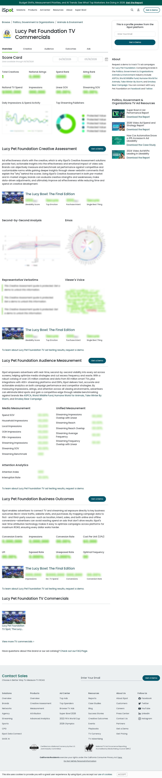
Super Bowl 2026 (68, 713)
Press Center (122, 713)
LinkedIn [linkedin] (144, 713)
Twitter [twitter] (143, 703)
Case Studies (94, 703)
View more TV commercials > (18, 641)
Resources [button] (58, 9)
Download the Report (138, 116)
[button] (80, 59)
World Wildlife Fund (42, 395)
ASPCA (27, 395)
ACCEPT (122, 774)
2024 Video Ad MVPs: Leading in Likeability (138, 152)
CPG (4, 728)
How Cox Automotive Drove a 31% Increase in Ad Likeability (142, 138)
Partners (120, 723)
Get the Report (134, 2)
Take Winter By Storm (132, 81)
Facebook (136, 88)
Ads (88, 48)
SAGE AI (6, 738)
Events (91, 723)
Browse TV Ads (67, 708)
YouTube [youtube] (144, 708)
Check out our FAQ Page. (74, 651)
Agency (6, 713)
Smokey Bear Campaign (28, 398)
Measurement (37, 708)
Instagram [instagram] (145, 718)
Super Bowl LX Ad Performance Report (138, 111)
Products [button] (32, 9)
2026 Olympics (67, 723)
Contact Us (122, 718)
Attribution (35, 713)
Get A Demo (152, 10)
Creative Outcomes (98, 718)
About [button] (69, 9)
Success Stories (96, 713)
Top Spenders (67, 703)
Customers (121, 703)
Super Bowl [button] (80, 9)
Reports (92, 698)
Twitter (149, 88)
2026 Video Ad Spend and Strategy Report (141, 124)
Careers (120, 708)
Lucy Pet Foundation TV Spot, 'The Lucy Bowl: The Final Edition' (13, 627)
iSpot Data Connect (12, 733)
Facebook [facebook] (145, 698)
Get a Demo (97, 148)
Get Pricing (121, 733)
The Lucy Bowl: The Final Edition (50, 194)
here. (120, 757)
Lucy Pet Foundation (125, 67)
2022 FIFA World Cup (70, 718)
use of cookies (105, 774)
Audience (49, 48)
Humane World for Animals (69, 395)
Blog (90, 708)
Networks (7, 708)
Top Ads (64, 698)
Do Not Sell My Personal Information (80, 761)
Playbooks (93, 728)
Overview (7, 48)
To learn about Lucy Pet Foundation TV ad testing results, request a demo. (43, 350)
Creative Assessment (40, 703)
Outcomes (71, 48)
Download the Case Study (141, 144)
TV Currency (94, 733)
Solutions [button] (20, 9)
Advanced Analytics (40, 718)
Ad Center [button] (45, 9)
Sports (5, 723)
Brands (5, 703)
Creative (27, 48)
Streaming (7, 718)
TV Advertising (95, 738)
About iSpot (122, 698)
